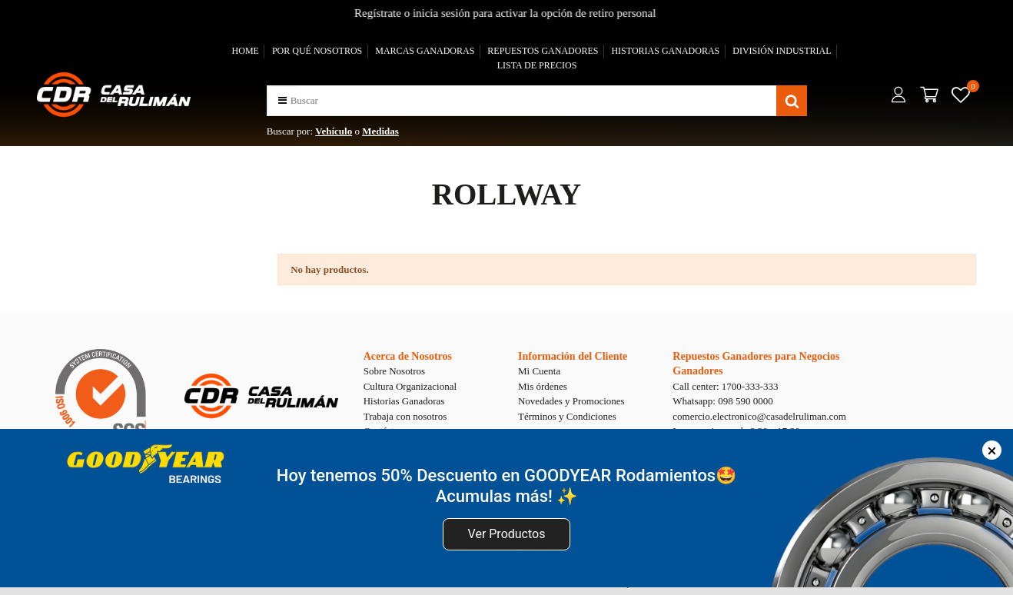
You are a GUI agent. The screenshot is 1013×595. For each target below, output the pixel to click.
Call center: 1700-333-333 (725, 386)
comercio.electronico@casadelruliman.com (759, 416)
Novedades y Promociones (571, 401)
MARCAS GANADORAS (424, 50)
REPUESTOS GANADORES (542, 50)
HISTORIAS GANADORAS (665, 50)
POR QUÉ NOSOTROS (317, 50)
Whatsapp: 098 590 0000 (722, 401)
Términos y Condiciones (567, 416)
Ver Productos (507, 534)
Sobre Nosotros (395, 371)
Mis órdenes (542, 386)
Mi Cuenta (539, 371)
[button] (282, 100)
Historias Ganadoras (404, 401)
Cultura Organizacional (410, 386)
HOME (245, 50)
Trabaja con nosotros (405, 416)
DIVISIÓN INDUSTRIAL (781, 50)
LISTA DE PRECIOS (537, 65)
